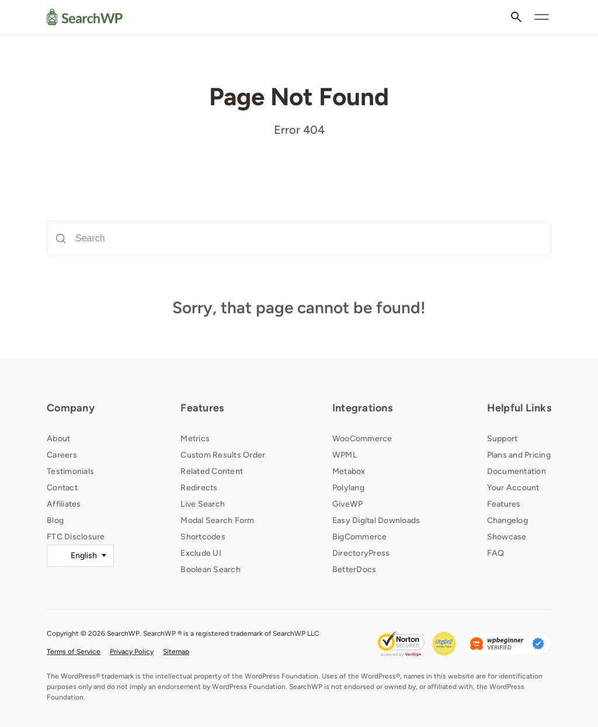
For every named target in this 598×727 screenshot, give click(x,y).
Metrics (195, 439)
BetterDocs (354, 569)
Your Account (513, 488)
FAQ (496, 553)
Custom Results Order (222, 455)
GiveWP (347, 504)
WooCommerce (362, 439)
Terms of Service (73, 652)
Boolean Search (210, 569)
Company (71, 407)
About (58, 439)
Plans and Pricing (519, 455)
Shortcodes (202, 537)
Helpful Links (519, 407)
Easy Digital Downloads (376, 520)
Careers (62, 455)
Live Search (202, 504)
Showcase (507, 537)
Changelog (507, 520)
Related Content (211, 471)
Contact (62, 488)
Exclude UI (200, 553)
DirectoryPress (361, 553)
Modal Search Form (217, 520)
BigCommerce (359, 537)
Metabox (349, 471)
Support (502, 439)
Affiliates (64, 504)
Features (202, 407)
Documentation (516, 471)
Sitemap (176, 652)
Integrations (362, 407)
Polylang (348, 488)
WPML (344, 455)
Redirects (198, 488)
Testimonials (70, 471)
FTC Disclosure (76, 537)
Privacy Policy (132, 652)
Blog (55, 520)
